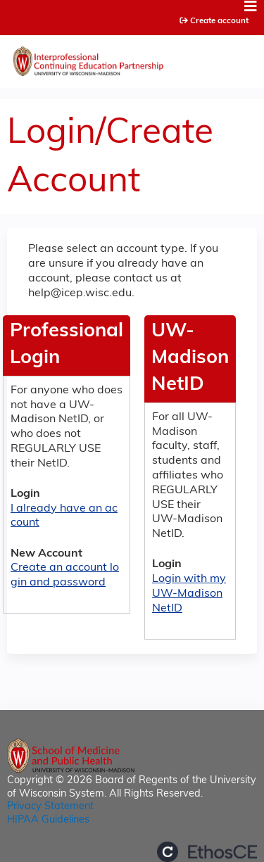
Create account (219, 21)
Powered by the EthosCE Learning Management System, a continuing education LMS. (207, 852)
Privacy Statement (50, 806)
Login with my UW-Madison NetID (189, 593)
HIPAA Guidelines (48, 820)
